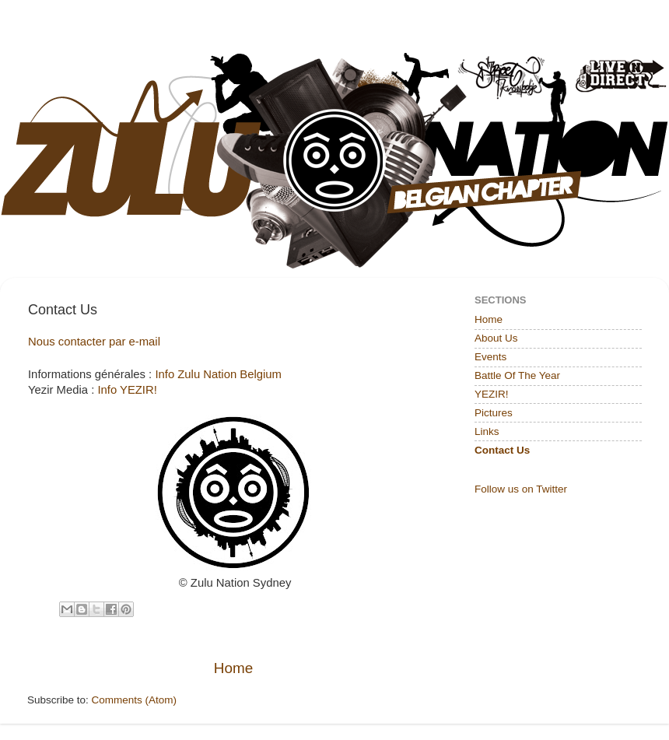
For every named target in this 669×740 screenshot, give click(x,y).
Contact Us (502, 450)
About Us (496, 338)
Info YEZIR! (126, 390)
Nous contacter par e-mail (94, 341)
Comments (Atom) (134, 700)
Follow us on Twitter (521, 489)
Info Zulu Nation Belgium (218, 374)
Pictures (494, 413)
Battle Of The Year (517, 375)
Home (233, 668)
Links (487, 431)
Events (490, 357)
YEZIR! (492, 394)
